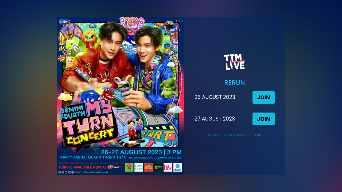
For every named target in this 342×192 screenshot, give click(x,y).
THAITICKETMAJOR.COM (241, 135)
